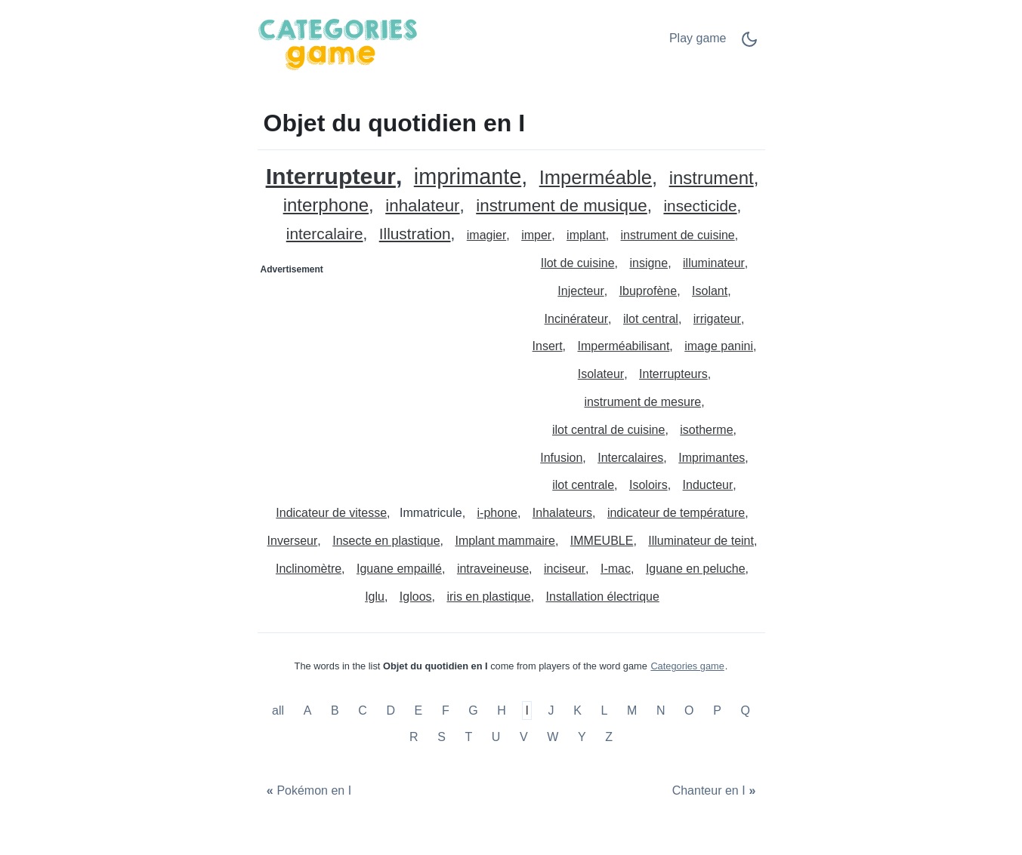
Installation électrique (602, 596)
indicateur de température (676, 512)
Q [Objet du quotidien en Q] (744, 710)
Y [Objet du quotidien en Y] (582, 736)
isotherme (706, 429)
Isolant (709, 290)
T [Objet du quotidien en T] (468, 736)
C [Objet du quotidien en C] (362, 710)
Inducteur (708, 484)
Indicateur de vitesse (331, 512)
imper (536, 235)
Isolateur (601, 374)
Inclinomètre (308, 568)
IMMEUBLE (602, 540)
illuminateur (714, 263)
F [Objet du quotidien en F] (445, 710)
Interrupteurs (673, 374)
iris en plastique (488, 596)
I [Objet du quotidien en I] (527, 710)
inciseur (564, 568)
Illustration (415, 234)
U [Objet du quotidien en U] (496, 736)
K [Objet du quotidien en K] (577, 710)
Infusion (561, 457)
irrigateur (717, 318)
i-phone (497, 512)
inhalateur (422, 206)
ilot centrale (583, 484)
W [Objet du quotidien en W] (552, 736)
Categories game (687, 666)
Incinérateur (577, 318)
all (279, 710)
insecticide (699, 206)
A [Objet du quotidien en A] (308, 710)
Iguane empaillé (399, 568)
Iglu (374, 596)
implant (586, 235)
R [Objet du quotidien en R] (413, 736)
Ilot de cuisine (578, 263)
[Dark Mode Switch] (749, 44)
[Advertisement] (385, 375)
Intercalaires (630, 457)
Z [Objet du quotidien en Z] (609, 736)
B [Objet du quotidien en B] (335, 710)
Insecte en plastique (386, 540)
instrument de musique (561, 206)
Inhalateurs (562, 512)
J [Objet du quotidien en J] (551, 710)
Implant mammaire (504, 540)
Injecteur (580, 290)
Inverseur (292, 540)
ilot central (650, 318)
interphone (326, 206)
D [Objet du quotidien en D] (390, 710)
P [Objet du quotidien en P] (717, 710)
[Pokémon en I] (307, 790)
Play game (698, 38)
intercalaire (324, 234)
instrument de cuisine (678, 235)
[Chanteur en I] (715, 790)
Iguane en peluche (696, 568)
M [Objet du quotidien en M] (632, 710)
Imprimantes (711, 457)
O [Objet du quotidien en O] (688, 710)
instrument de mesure (642, 401)
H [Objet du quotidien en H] (501, 710)
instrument (711, 178)
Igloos (416, 596)
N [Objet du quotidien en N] (660, 710)
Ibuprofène (648, 290)
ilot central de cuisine (608, 429)
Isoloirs (648, 484)
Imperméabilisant (624, 346)
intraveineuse (493, 568)
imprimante (467, 177)
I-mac (616, 568)
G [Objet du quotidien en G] (472, 710)
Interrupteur (331, 176)
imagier (486, 235)
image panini (718, 346)
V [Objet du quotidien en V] (524, 736)
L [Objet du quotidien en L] (604, 710)
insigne (648, 263)
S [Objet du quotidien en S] (441, 736)
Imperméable (595, 178)
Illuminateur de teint (701, 540)
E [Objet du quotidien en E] (419, 710)
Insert (548, 346)
